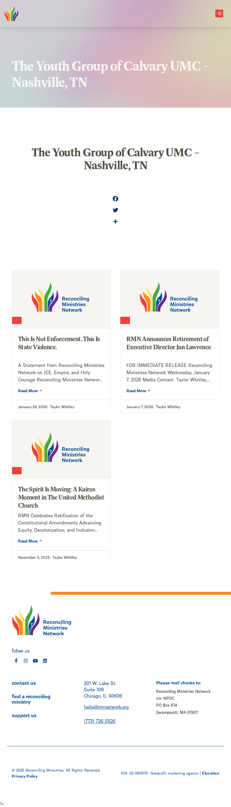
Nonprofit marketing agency (174, 773)
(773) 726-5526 (100, 720)
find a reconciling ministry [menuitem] (31, 698)
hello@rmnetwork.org (106, 706)
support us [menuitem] (24, 714)
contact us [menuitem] (24, 682)
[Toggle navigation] (219, 13)
